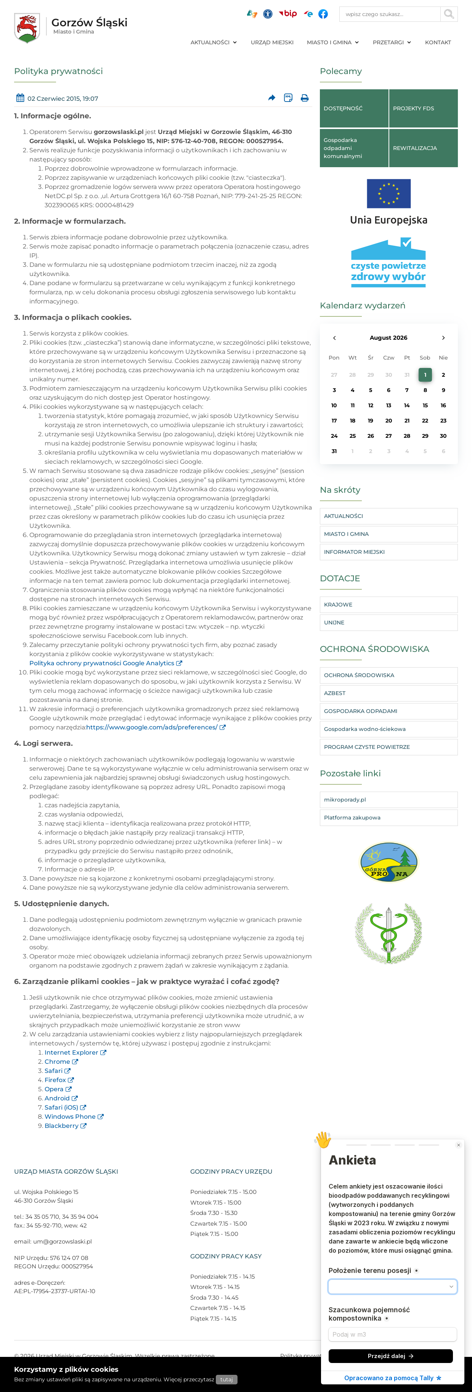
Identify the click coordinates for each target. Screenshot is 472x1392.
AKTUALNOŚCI (214, 42)
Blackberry (62, 1125)
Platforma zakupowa (352, 817)
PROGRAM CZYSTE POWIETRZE (367, 747)
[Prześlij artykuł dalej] (272, 98)
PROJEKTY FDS (413, 108)
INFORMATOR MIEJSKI (354, 551)
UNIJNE (334, 622)
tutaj (226, 1379)
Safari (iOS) (61, 1107)
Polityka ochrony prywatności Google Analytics (101, 663)
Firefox (55, 1080)
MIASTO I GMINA (333, 42)
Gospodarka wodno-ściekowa (365, 729)
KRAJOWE (338, 604)
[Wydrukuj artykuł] (304, 98)
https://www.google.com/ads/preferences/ (152, 727)
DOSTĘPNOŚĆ (343, 108)
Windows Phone (70, 1116)
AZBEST (334, 693)
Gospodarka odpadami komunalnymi (343, 148)
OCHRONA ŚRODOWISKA (359, 675)
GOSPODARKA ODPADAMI (360, 711)
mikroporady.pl (345, 799)
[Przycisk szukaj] (449, 14)
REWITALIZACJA (415, 148)
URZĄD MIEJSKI (272, 42)
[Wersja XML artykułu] (288, 98)
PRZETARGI (392, 42)
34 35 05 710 (42, 1216)
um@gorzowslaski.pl (62, 1241)
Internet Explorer (71, 1052)
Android (57, 1098)
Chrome (57, 1061)
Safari (54, 1070)
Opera (54, 1089)
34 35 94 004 (80, 1216)
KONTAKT (438, 42)
